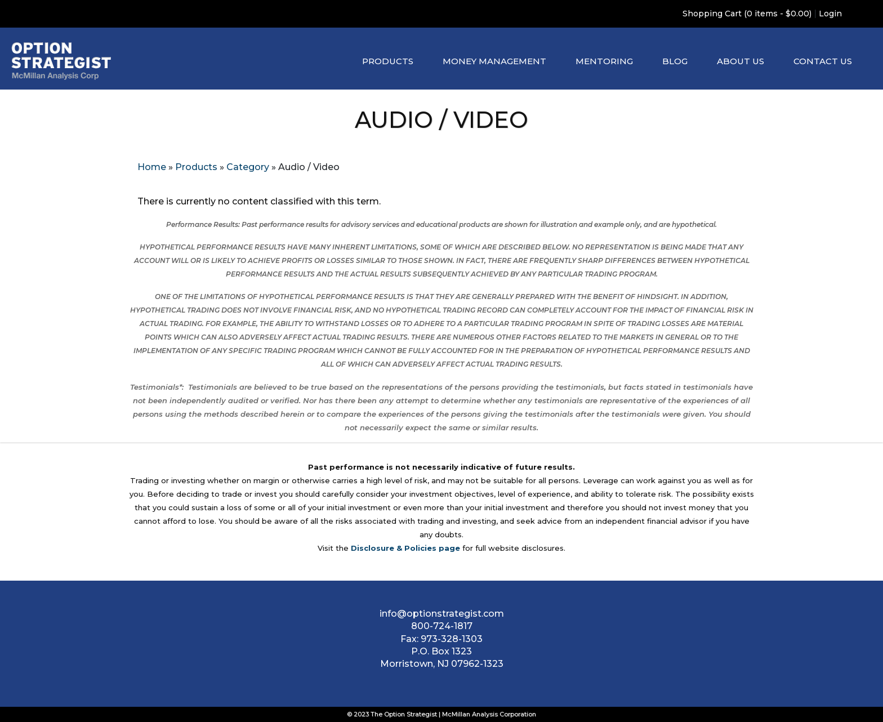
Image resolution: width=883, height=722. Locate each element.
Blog (675, 61)
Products (387, 61)
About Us (740, 61)
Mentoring (604, 61)
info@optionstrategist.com (442, 613)
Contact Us (822, 61)
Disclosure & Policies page (405, 547)
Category (247, 167)
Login (830, 13)
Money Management (494, 61)
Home (151, 167)
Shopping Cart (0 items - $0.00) (747, 13)
